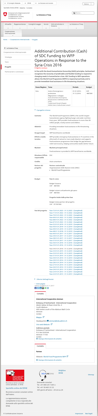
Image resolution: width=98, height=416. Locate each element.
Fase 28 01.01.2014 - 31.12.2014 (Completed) (66, 262)
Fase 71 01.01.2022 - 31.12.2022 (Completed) (66, 213)
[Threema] (43, 288)
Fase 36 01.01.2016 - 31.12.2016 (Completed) (66, 243)
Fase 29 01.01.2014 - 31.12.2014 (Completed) (66, 260)
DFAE (29, 3)
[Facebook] (36, 288)
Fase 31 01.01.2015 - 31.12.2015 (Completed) (66, 255)
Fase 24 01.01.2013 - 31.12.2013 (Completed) (66, 269)
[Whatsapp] (45, 288)
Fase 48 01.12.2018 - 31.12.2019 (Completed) (66, 231)
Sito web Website (44, 324)
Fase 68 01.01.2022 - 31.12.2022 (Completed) (66, 220)
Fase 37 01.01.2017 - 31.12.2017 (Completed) (66, 240)
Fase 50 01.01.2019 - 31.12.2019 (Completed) (66, 226)
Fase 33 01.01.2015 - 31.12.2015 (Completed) (66, 251)
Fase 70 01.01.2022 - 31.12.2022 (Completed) (66, 215)
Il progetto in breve (43, 110)
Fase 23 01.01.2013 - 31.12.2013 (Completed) (66, 272)
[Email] (48, 288)
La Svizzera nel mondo (45, 3)
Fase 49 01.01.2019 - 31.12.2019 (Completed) (66, 229)
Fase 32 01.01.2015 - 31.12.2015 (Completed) (66, 253)
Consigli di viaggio (34, 26)
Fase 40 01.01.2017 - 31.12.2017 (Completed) (66, 233)
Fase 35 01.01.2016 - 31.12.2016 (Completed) (66, 245)
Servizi (46, 26)
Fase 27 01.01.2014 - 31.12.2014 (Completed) (66, 265)
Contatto (39, 294)
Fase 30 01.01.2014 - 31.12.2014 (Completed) (66, 258)
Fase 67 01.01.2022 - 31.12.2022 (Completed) (66, 222)
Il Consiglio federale (13, 3)
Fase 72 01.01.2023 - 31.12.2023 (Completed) (66, 210)
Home (5, 39)
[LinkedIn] (40, 288)
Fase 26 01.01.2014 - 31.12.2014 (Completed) (66, 267)
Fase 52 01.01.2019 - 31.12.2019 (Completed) (66, 224)
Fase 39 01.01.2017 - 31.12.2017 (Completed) (66, 236)
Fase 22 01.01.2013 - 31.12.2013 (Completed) (66, 274)
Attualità (8, 26)
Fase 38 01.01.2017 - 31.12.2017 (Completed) (66, 238)
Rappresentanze (20, 26)
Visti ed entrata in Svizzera (59, 26)
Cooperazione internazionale (13, 33)
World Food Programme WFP (55, 357)
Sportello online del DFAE (16, 388)
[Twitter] (38, 288)
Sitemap (91, 375)
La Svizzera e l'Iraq (76, 26)
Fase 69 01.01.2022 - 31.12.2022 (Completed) (66, 217)
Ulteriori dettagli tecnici (44, 279)
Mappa (40, 317)
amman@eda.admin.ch (58, 321)
